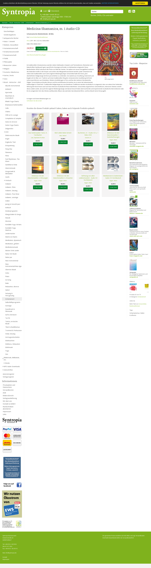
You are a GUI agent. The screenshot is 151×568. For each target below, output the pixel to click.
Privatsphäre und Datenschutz (9, 386)
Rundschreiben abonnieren (8, 408)
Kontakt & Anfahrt (9, 404)
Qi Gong (8, 280)
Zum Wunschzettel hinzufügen (36, 55)
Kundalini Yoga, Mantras (10, 229)
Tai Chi (7, 318)
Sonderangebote (10, 35)
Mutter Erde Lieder (12, 250)
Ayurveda (8, 92)
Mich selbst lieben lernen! (63, 133)
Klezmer (8, 221)
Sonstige (8, 306)
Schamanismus (135, 313)
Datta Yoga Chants (12, 125)
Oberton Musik (10, 269)
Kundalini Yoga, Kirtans (13, 224)
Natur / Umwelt (9, 41)
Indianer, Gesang (11, 190)
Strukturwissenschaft (11, 52)
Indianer (8, 184)
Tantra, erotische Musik (11, 322)
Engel (7, 139)
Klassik (7, 218)
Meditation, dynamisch (13, 240)
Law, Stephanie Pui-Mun (38, 138)
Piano (7, 276)
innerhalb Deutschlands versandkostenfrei (49, 51)
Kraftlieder (133, 315)
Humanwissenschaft (11, 48)
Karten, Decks (9, 75)
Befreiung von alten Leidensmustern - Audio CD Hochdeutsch (88, 178)
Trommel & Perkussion (13, 330)
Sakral (7, 290)
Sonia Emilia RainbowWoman (39, 37)
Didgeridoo (9, 128)
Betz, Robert (62, 135)
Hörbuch (8, 180)
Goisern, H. (88, 138)
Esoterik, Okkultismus (11, 72)
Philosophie (8, 62)
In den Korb (41, 48)
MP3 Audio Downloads (12, 366)
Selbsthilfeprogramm (12, 302)
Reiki (7, 283)
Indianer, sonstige (11, 197)
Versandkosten (8, 390)
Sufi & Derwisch (10, 315)
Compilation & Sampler (13, 118)
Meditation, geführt (12, 244)
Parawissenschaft (10, 55)
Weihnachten (9, 340)
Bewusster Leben (10, 65)
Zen (6, 354)
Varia (5, 79)
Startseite (5, 23)
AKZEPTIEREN (140, 3)
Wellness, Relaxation (12, 344)
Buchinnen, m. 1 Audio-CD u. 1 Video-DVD (88, 134)
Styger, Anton (113, 140)
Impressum (7, 411)
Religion (6, 69)
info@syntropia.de (49, 19)
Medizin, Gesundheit (11, 45)
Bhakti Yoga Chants (12, 101)
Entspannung (9, 145)
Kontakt (5, 557)
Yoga (7, 351)
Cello (7, 108)
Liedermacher (10, 233)
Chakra (7, 111)
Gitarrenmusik (10, 168)
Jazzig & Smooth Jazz (12, 204)
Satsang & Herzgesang (9, 294)
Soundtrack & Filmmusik (10, 310)
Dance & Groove (11, 122)
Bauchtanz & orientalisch (9, 97)
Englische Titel (10, 142)
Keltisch (8, 207)
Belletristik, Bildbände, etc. (12, 358)
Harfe (7, 177)
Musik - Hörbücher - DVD (17, 23)
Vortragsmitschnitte (12, 337)
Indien (7, 201)
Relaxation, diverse (12, 286)
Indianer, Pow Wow (12, 194)
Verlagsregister (8, 377)
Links (4, 414)
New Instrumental (11, 261)
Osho (7, 273)
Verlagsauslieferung (10, 398)
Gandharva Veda (11, 165)
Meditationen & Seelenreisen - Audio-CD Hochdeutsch (113, 177)
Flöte (7, 156)
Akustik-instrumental (12, 86)
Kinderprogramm (11, 211)
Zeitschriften (8, 370)
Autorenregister (8, 374)
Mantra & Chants (11, 237)
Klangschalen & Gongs (13, 214)
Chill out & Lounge (11, 115)
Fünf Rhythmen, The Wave (12, 160)
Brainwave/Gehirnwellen (13, 105)
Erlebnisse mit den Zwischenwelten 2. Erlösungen (38, 177)
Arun (28, 41)
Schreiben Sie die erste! (34, 101)
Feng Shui (8, 149)
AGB (4, 393)
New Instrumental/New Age (13, 265)
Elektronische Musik (12, 135)
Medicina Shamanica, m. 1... (44, 23)
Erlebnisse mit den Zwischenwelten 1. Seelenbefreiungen (113, 135)
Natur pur (8, 257)
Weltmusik (9, 347)
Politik (6, 58)
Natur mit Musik (10, 254)
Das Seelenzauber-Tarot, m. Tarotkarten (37, 134)
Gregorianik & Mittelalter (10, 172)
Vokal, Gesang (10, 334)
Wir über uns (7, 401)
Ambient (8, 89)
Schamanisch (30, 23)
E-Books (7, 363)
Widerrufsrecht (8, 395)
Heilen (142, 313)
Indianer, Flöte (10, 187)
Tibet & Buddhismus (12, 327)
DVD (6, 132)
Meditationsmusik (11, 247)
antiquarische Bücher (11, 38)
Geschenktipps (9, 31)
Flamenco (8, 152)
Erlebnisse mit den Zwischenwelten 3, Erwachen (63, 177)
